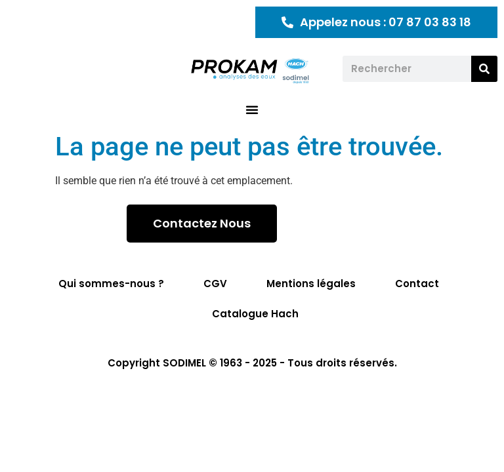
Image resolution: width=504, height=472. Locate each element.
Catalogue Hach (255, 314)
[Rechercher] (484, 69)
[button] (252, 109)
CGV (215, 283)
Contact (417, 283)
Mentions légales (311, 283)
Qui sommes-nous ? (111, 283)
